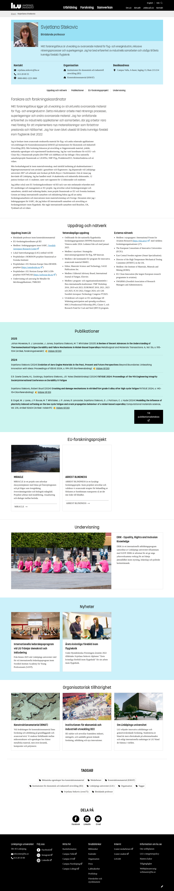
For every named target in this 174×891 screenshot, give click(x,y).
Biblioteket (93, 849)
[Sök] (159, 2)
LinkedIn (43, 860)
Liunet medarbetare (122, 849)
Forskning (87, 7)
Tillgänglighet (146, 864)
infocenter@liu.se (21, 854)
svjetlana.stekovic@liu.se (28, 70)
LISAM (117, 859)
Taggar (141, 786)
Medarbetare (95, 780)
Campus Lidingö (70, 869)
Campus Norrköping (71, 864)
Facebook (43, 850)
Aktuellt (137, 8)
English (150, 3)
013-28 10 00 (19, 858)
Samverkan (105, 7)
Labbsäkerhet (94, 869)
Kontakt (159, 8)
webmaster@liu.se (148, 872)
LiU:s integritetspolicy (149, 854)
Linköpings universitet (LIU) (101, 786)
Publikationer (77, 90)
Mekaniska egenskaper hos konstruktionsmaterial (62, 780)
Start (13, 14)
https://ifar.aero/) (140, 241)
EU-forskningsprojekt (98, 90)
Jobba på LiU (148, 8)
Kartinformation (69, 849)
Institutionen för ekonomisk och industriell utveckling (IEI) (57, 786)
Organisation (126, 786)
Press (90, 864)
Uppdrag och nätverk (57, 90)
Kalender (92, 854)
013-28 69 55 (23, 74)
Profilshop (92, 874)
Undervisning (119, 90)
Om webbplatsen (147, 849)
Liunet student (120, 854)
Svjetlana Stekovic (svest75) (75, 792)
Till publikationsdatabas (148, 415)
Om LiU (128, 8)
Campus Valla (68, 854)
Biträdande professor (103, 792)
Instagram (43, 855)
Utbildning (70, 7)
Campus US (68, 859)
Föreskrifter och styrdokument (95, 880)
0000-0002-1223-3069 (27, 78)
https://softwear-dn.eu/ (43, 275)
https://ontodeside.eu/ (31, 267)
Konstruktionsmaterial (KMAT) (80, 77)
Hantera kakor (146, 859)
